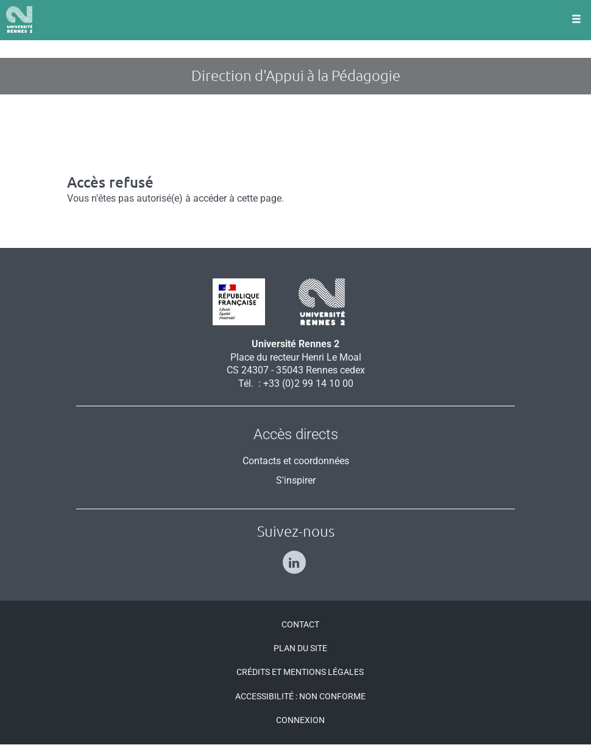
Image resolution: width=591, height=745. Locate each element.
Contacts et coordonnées (295, 461)
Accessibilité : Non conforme (300, 696)
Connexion (300, 720)
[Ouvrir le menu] (576, 20)
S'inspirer (296, 480)
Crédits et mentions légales (300, 672)
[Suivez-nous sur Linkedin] (296, 557)
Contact (300, 624)
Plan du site (300, 648)
